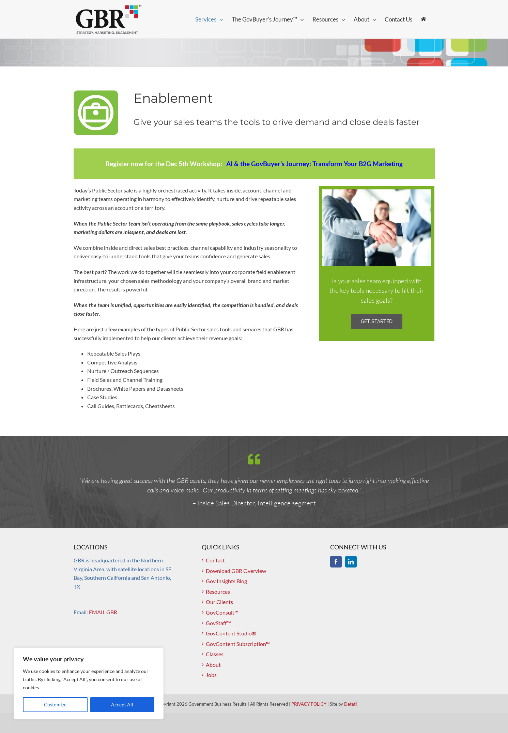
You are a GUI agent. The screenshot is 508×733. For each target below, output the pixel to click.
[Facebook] (336, 561)
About (213, 664)
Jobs (211, 675)
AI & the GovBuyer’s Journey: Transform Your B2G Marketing (314, 164)
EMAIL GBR (103, 612)
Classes (215, 654)
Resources (218, 591)
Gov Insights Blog (226, 581)
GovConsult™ (222, 612)
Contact (215, 560)
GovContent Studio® (231, 633)
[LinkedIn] (351, 561)
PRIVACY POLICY (308, 704)
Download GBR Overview (236, 570)
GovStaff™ (218, 623)
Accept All (122, 704)
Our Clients (219, 602)
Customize (55, 704)
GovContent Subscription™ (238, 644)
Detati (350, 704)
